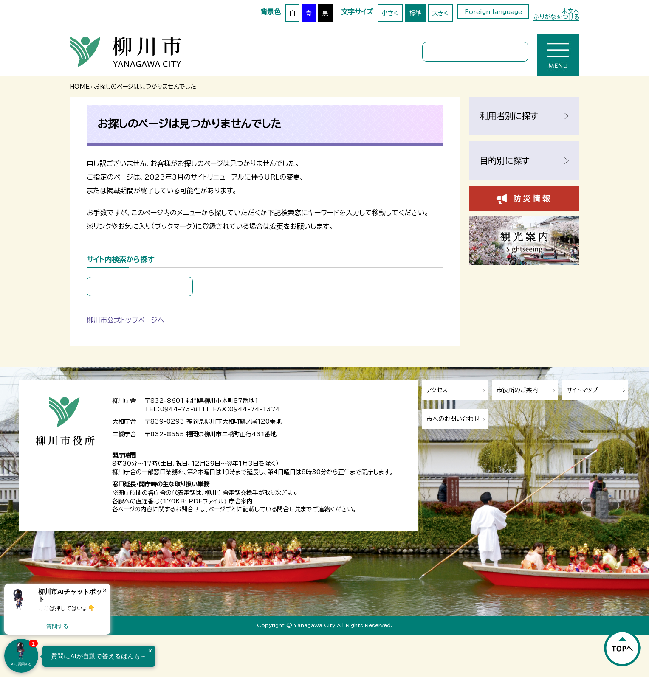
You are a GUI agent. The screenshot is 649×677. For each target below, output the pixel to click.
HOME (80, 87)
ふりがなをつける (556, 17)
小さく (390, 13)
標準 (415, 13)
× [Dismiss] (105, 590)
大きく (440, 13)
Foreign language (493, 12)
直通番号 (148, 501)
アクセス (437, 390)
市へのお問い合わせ (453, 419)
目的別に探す (505, 160)
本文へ (570, 11)
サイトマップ (582, 390)
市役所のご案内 (517, 390)
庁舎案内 (241, 501)
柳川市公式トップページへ (125, 320)
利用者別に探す (509, 116)
